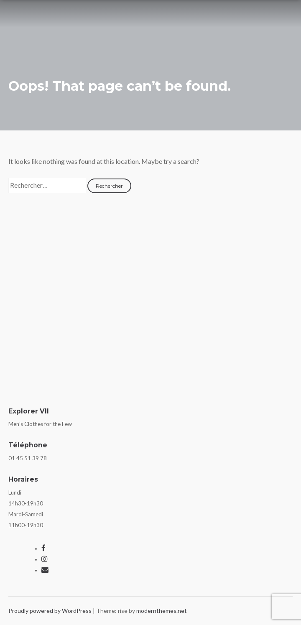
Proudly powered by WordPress (50, 610)
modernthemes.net (161, 610)
